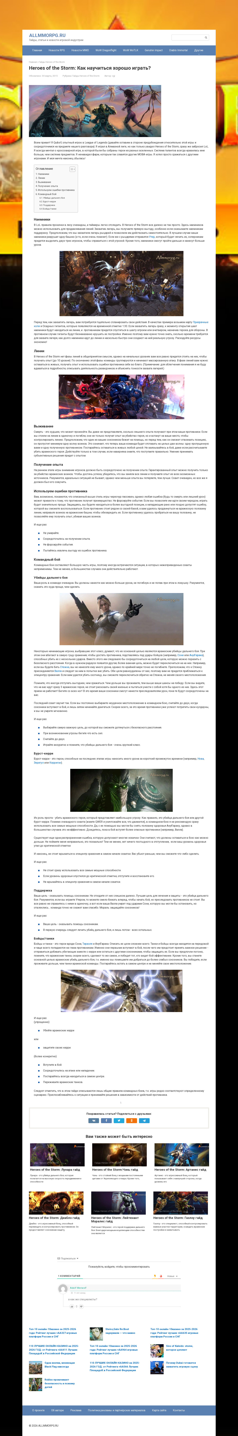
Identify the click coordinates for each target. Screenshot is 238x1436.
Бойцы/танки (49, 209)
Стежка (64, 667)
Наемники (43, 174)
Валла (58, 671)
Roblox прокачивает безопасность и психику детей (60, 1383)
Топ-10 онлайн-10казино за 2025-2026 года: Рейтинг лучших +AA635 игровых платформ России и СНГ (174, 1333)
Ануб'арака (196, 655)
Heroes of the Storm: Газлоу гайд (178, 1218)
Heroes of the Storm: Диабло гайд (54, 1218)
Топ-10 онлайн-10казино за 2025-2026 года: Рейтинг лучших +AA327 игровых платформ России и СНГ (53, 1333)
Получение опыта (48, 186)
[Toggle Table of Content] (71, 169)
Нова (201, 758)
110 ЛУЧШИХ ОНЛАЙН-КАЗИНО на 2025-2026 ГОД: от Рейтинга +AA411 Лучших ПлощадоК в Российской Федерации (54, 1350)
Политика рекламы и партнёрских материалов (116, 1410)
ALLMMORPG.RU (47, 35)
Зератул (39, 762)
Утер (152, 236)
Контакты (179, 1410)
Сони (181, 655)
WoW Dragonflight (106, 50)
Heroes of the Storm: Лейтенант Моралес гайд (115, 1219)
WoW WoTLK (130, 50)
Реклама (75, 1410)
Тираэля (87, 943)
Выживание (44, 182)
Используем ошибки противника (56, 190)
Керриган (55, 762)
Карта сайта (159, 1410)
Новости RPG (57, 50)
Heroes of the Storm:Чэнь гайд (115, 1170)
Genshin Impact (154, 50)
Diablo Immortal (178, 50)
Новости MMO (80, 50)
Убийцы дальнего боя (54, 198)
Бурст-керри (49, 201)
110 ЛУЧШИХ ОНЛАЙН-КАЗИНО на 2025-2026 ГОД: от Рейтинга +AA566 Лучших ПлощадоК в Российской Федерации (115, 1366)
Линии (41, 178)
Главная (37, 50)
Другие (198, 50)
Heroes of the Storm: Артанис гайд (180, 1170)
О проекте (38, 1410)
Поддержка (49, 205)
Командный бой (47, 194)
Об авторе (57, 1410)
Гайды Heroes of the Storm (85, 75)
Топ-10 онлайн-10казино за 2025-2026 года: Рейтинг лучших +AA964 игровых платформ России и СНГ (114, 1350)
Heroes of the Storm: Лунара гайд (55, 1170)
